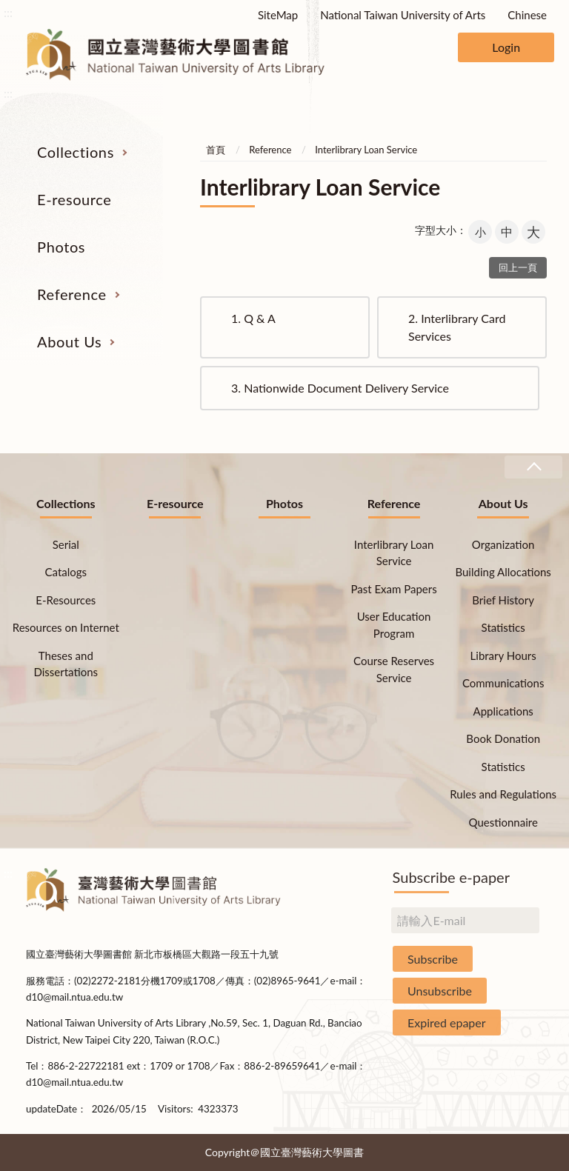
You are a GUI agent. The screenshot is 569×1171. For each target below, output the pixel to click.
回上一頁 (518, 267)
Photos (61, 247)
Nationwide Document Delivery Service (340, 388)
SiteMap (278, 14)
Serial (66, 544)
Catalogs (66, 571)
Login (506, 47)
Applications (503, 711)
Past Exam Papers (393, 588)
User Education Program (394, 625)
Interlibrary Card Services (456, 327)
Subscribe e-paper (451, 877)
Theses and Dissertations (66, 664)
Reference (72, 294)
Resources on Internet (66, 627)
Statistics (503, 627)
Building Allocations (502, 571)
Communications (503, 683)
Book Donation (503, 738)
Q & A (253, 318)
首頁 (215, 150)
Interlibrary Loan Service (366, 150)
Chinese (527, 14)
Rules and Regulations (503, 794)
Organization (503, 544)
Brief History (503, 600)
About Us (69, 341)
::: (8, 12)
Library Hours (503, 655)
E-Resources (66, 600)
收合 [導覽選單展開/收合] (533, 467)
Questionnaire (503, 822)
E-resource (74, 199)
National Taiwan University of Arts (402, 14)
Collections (75, 152)
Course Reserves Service (393, 669)
